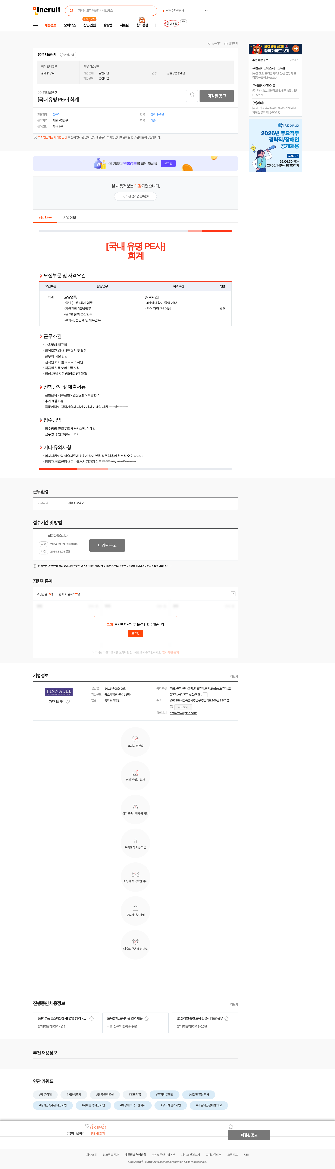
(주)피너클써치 (47, 54)
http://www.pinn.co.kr (183, 713)
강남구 (80, 503)
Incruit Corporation (171, 1162)
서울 (70, 503)
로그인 (110, 624)
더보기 (234, 677)
